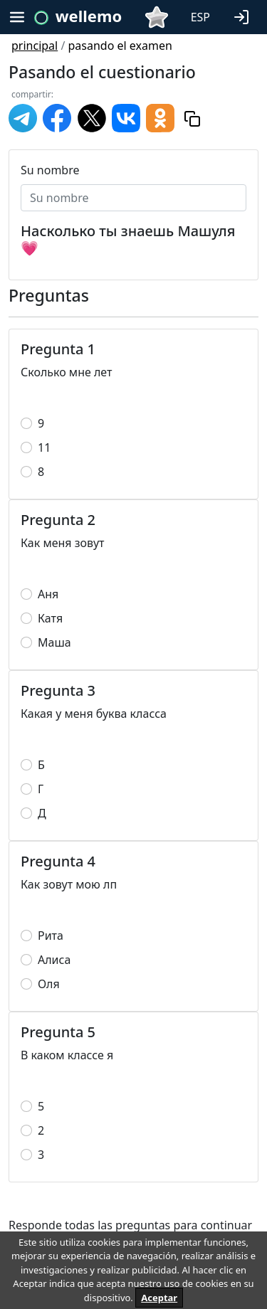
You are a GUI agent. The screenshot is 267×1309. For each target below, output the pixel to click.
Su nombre (50, 170)
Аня (48, 594)
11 (44, 447)
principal (34, 45)
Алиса (54, 960)
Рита (50, 935)
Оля (49, 984)
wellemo (89, 15)
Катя (50, 618)
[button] (244, 15)
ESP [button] (200, 17)
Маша (54, 642)
